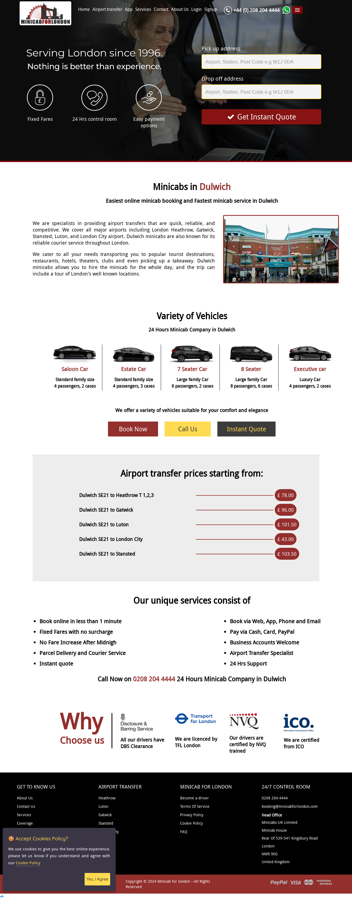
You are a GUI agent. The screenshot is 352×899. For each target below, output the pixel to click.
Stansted (105, 823)
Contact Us (26, 806)
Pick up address (221, 48)
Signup (210, 9)
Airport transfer (107, 9)
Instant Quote (246, 429)
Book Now (133, 429)
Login (196, 9)
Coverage (25, 823)
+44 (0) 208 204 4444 (256, 10)
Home (84, 9)
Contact (161, 9)
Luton (103, 806)
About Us (180, 9)
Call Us (187, 429)
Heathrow (106, 797)
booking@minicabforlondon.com (290, 806)
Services (143, 9)
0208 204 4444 (155, 679)
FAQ (183, 831)
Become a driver (194, 797)
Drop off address (222, 78)
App (128, 9)
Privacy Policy (191, 814)
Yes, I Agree (97, 879)
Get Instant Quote (261, 117)
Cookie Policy (191, 823)
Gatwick (105, 814)
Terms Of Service (194, 806)
